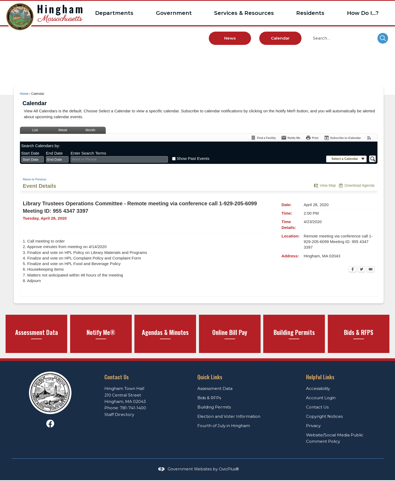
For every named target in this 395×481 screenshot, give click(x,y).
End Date (54, 153)
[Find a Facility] (263, 138)
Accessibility (318, 388)
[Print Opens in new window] (311, 138)
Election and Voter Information (228, 416)
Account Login (320, 397)
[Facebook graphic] (50, 424)
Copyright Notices (324, 416)
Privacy (313, 425)
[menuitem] (114, 13)
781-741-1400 (133, 407)
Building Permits (214, 407)
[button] (382, 38)
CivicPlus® (229, 469)
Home (24, 94)
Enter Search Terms (88, 153)
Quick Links (209, 377)
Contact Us (317, 407)
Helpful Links (320, 377)
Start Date (30, 153)
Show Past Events (193, 158)
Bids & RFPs (209, 397)
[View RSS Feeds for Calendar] (369, 138)
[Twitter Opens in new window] (361, 269)
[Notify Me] (290, 138)
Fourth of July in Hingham (223, 425)
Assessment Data (214, 388)
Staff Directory (119, 414)
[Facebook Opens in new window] (352, 269)
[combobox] (33, 159)
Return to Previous (34, 179)
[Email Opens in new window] (371, 269)
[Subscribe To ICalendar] (342, 138)
